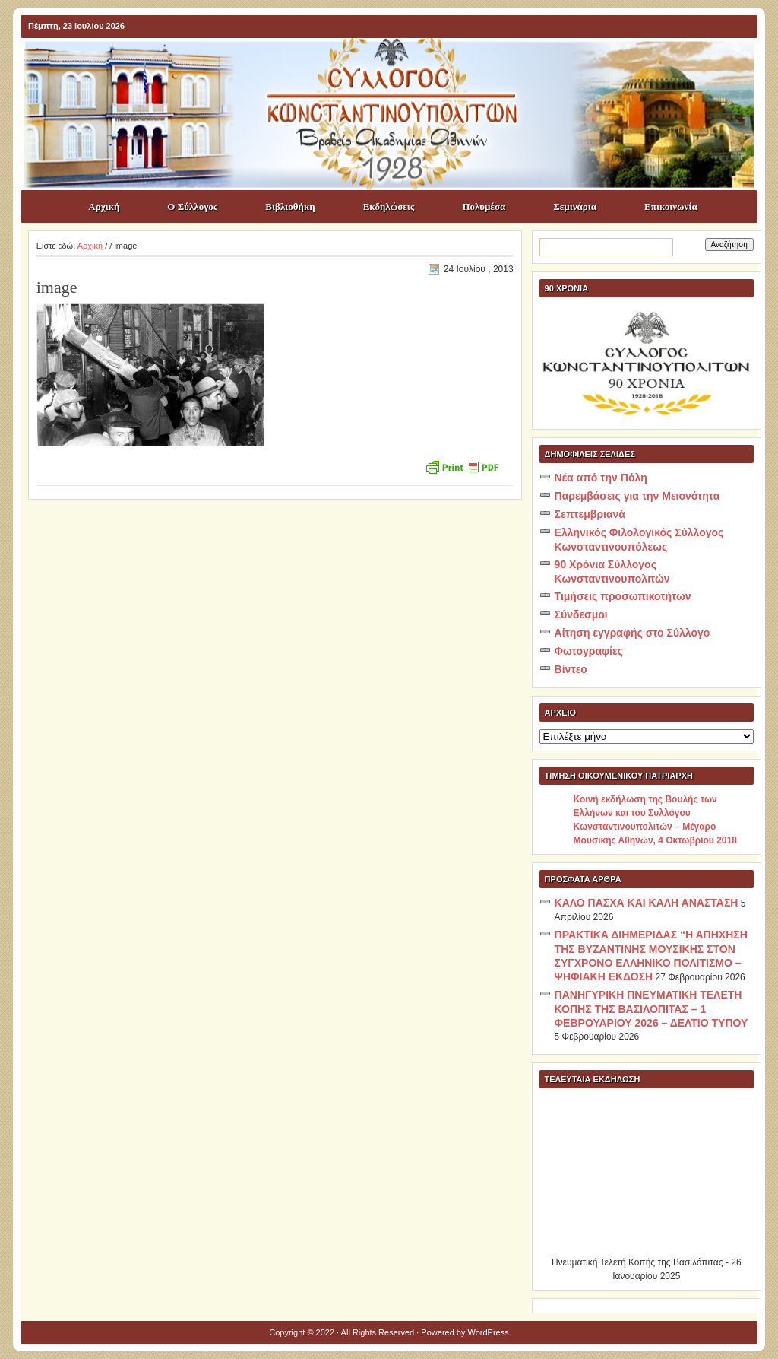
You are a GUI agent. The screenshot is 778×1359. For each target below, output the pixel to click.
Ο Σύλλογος (192, 206)
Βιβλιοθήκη (290, 206)
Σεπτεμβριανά (590, 514)
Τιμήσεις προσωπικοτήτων (623, 596)
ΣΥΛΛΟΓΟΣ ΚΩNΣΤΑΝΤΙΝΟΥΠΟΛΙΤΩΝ (396, 65)
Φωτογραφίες (589, 651)
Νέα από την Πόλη (601, 478)
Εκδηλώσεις (389, 206)
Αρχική (103, 206)
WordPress (488, 1332)
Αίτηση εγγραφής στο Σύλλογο (632, 633)
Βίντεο (571, 669)
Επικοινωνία (670, 206)
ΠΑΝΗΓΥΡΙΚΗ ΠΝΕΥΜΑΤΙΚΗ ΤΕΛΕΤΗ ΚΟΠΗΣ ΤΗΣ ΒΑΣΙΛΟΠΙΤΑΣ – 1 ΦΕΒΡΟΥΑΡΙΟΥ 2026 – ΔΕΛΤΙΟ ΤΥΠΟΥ (651, 1009)
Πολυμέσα (483, 206)
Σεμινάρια (574, 206)
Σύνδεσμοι (581, 614)
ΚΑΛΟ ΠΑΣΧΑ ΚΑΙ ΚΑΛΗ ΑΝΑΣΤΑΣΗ (646, 903)
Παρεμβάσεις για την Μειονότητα (637, 496)
